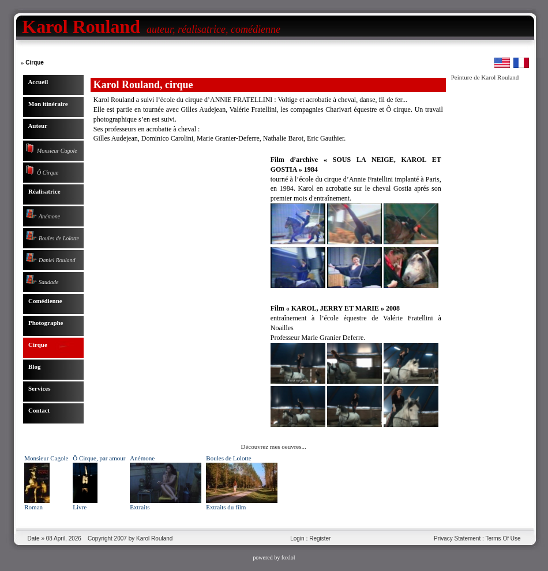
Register (320, 538)
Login (297, 538)
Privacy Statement (457, 538)
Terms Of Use (502, 538)
